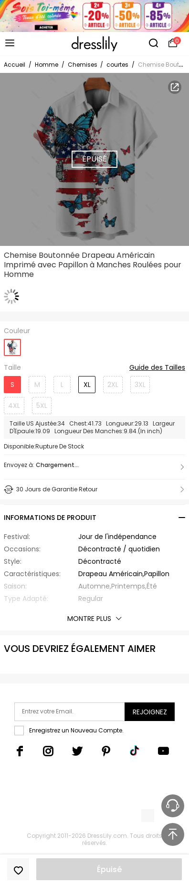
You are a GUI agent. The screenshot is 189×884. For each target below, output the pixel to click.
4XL (14, 405)
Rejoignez (150, 712)
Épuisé (109, 869)
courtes (117, 65)
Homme (46, 65)
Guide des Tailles (157, 368)
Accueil (14, 65)
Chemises (83, 65)
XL (87, 384)
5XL (41, 405)
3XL (140, 384)
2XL (112, 384)
